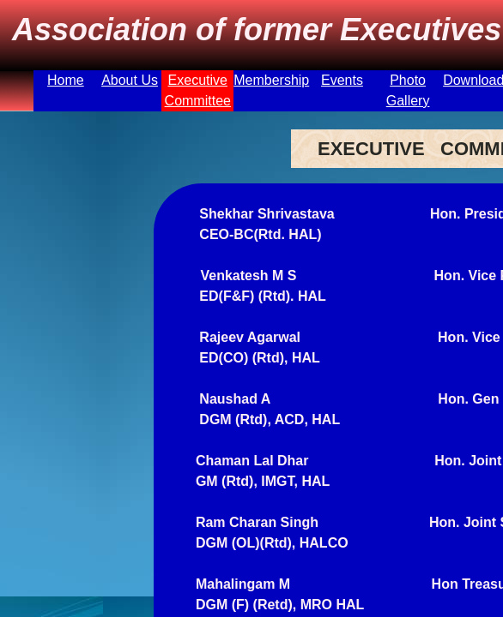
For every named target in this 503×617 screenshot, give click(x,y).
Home (65, 80)
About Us (129, 80)
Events (342, 80)
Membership (271, 80)
